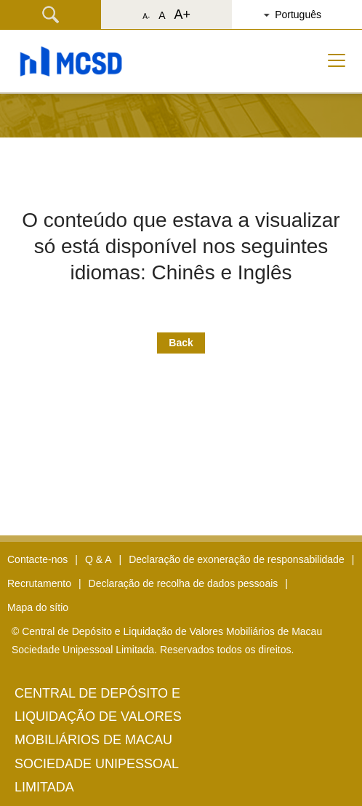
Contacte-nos (37, 559)
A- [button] (146, 16)
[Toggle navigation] (336, 60)
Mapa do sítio (37, 607)
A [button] (161, 15)
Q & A (98, 559)
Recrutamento (39, 583)
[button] (303, 14)
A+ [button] (182, 14)
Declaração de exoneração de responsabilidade (237, 559)
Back (181, 342)
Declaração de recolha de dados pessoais (183, 583)
